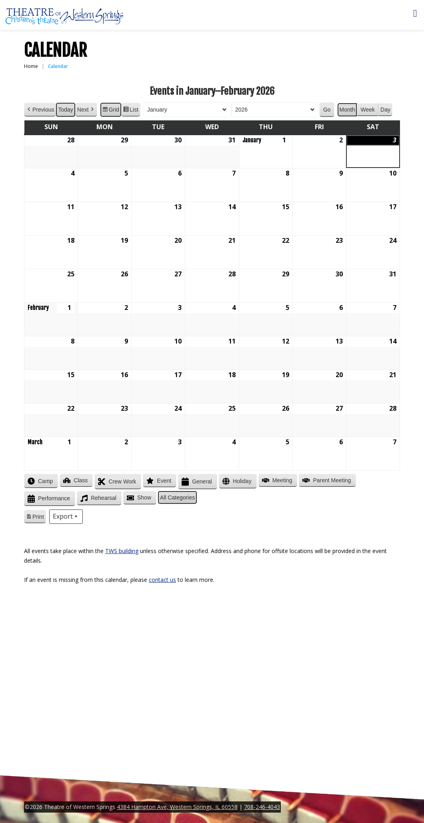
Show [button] (138, 498)
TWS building (121, 551)
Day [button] (385, 109)
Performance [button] (48, 499)
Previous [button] (40, 110)
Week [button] (367, 109)
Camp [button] (39, 481)
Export (66, 516)
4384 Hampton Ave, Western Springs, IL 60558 (177, 807)
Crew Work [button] (116, 481)
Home (31, 66)
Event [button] (158, 480)
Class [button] (75, 480)
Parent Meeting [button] (326, 480)
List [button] (130, 111)
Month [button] (347, 109)
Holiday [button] (236, 481)
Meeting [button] (276, 480)
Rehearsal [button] (97, 498)
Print (35, 518)
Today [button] (65, 109)
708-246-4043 (262, 807)
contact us (162, 579)
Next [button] (86, 110)
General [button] (196, 481)
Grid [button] (110, 111)
